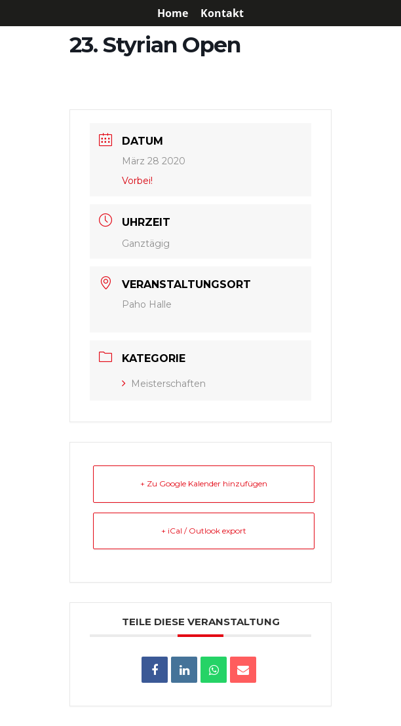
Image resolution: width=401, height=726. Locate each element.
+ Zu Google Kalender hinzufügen (203, 483)
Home (172, 14)
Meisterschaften (164, 384)
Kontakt (222, 14)
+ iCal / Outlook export (203, 530)
